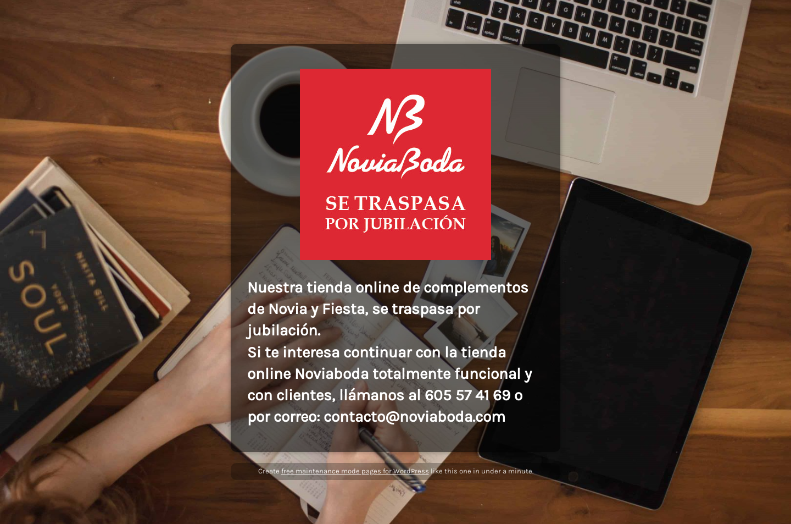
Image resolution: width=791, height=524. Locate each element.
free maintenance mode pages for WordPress (355, 471)
